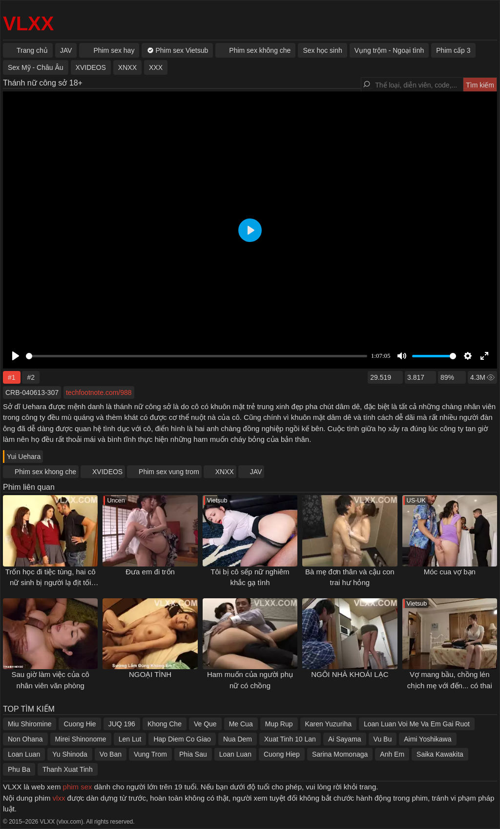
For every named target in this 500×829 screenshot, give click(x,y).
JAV (256, 472)
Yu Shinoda (69, 754)
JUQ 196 (121, 724)
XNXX (224, 472)
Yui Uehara (24, 456)
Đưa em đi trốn (150, 571)
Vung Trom (150, 754)
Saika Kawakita (440, 754)
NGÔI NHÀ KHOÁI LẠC (349, 674)
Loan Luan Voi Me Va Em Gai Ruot (417, 724)
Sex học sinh (322, 50)
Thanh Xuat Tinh (67, 769)
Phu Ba (19, 769)
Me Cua (241, 724)
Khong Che (164, 724)
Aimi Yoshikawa (427, 739)
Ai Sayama (344, 739)
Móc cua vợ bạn (450, 571)
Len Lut (130, 739)
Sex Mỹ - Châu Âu (35, 67)
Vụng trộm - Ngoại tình (389, 50)
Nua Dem (237, 739)
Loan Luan (24, 754)
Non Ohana (25, 739)
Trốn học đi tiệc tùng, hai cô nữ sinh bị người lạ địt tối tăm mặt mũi (50, 582)
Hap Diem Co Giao (182, 739)
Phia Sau (193, 754)
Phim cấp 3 (453, 50)
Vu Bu (383, 739)
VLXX (28, 23)
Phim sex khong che (45, 472)
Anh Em (392, 754)
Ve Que (205, 724)
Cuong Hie (79, 724)
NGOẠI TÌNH (150, 674)
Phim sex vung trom (169, 472)
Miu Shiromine (29, 724)
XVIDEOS (107, 472)
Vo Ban (111, 754)
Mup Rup (279, 724)
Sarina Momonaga (340, 754)
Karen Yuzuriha (328, 724)
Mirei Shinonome (80, 739)
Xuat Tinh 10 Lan (290, 739)
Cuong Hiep (282, 754)
